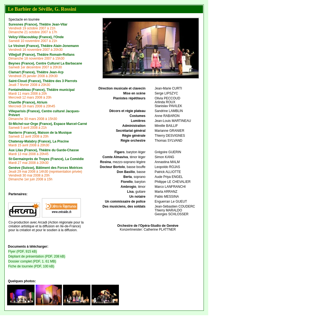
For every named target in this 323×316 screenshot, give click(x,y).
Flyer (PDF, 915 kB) (22, 251)
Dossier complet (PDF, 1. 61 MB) (32, 261)
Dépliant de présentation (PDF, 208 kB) (36, 256)
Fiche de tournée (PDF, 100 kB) (31, 266)
